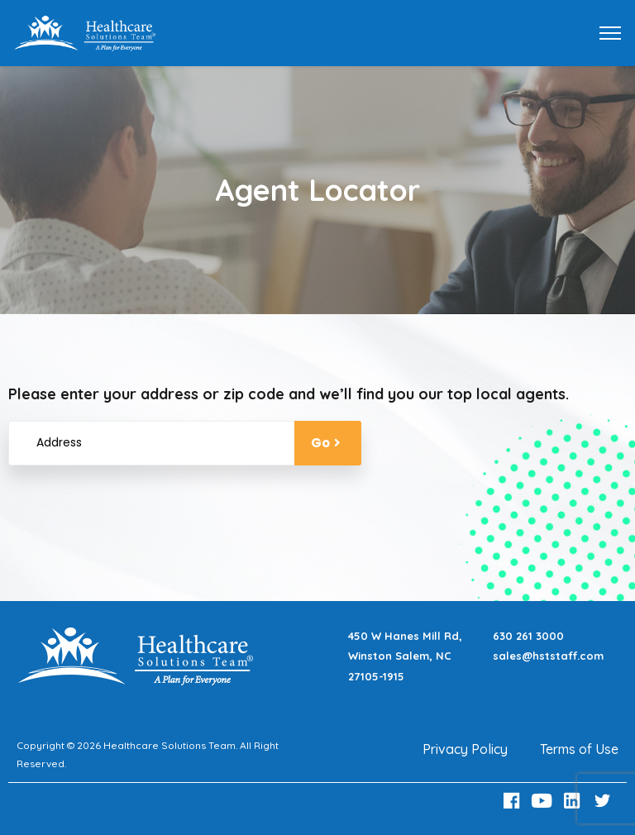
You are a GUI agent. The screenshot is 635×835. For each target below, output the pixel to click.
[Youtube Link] (544, 800)
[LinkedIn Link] (575, 800)
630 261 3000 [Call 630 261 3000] (528, 635)
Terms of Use (579, 749)
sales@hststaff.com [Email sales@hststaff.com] (548, 655)
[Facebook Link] (513, 800)
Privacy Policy (465, 749)
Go (328, 442)
